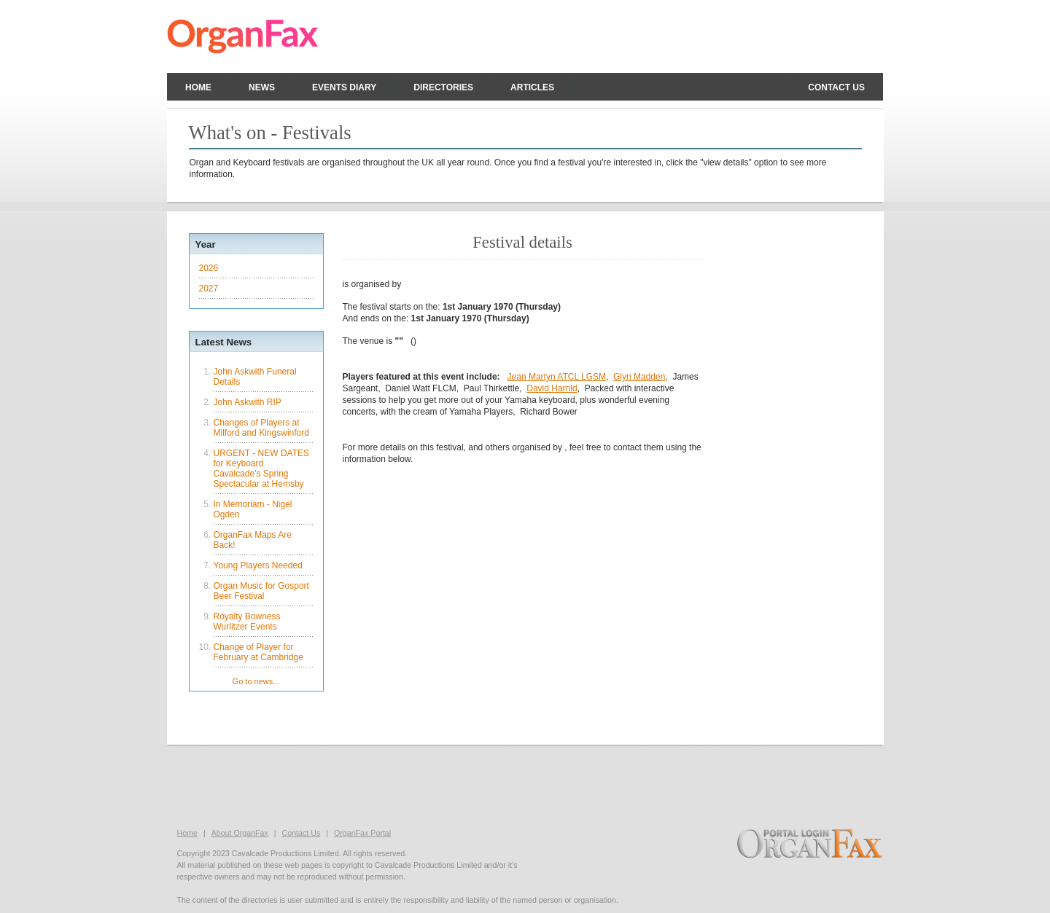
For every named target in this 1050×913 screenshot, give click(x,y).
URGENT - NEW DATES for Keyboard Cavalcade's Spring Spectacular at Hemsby (262, 468)
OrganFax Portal (362, 832)
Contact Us (301, 832)
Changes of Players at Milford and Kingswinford (261, 428)
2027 (209, 288)
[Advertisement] (525, 785)
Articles (532, 87)
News (262, 87)
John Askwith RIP (247, 402)
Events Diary (344, 87)
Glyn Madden (639, 377)
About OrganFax (239, 832)
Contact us (836, 87)
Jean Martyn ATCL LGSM (557, 377)
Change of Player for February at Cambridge (258, 652)
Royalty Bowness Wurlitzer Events (247, 621)
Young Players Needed (258, 565)
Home (198, 87)
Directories (443, 87)
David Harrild (551, 388)
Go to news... (256, 681)
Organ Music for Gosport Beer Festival (261, 591)
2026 (209, 268)
